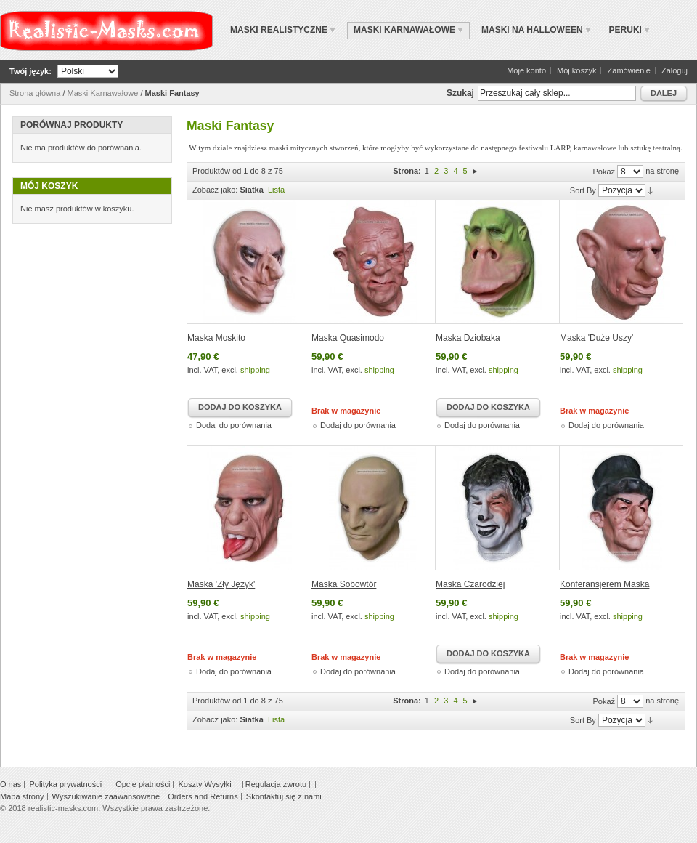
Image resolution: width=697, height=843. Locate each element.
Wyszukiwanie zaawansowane (106, 796)
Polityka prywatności (65, 784)
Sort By (583, 190)
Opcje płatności (142, 784)
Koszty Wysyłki (204, 784)
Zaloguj (674, 70)
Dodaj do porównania (234, 425)
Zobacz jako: (214, 189)
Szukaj (460, 93)
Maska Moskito (216, 338)
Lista (276, 189)
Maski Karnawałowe (103, 93)
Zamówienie (629, 70)
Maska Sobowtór (343, 584)
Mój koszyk (576, 70)
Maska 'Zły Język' (221, 584)
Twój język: (30, 71)
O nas (10, 784)
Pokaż (603, 171)
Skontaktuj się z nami (284, 796)
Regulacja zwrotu (275, 784)
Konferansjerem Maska (604, 584)
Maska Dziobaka (468, 338)
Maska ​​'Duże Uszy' (596, 338)
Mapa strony (22, 796)
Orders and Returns (203, 796)
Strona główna (34, 93)
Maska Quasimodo (347, 338)
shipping (255, 370)
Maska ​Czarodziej (470, 584)
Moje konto (526, 70)
